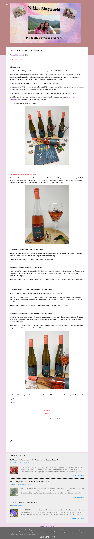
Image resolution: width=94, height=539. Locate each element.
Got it (53, 537)
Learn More (44, 537)
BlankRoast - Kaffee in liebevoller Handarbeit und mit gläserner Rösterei (34, 460)
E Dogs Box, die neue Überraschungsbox (23, 503)
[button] (83, 51)
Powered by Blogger (47, 526)
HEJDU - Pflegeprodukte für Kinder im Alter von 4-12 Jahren (30, 481)
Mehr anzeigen (78, 476)
